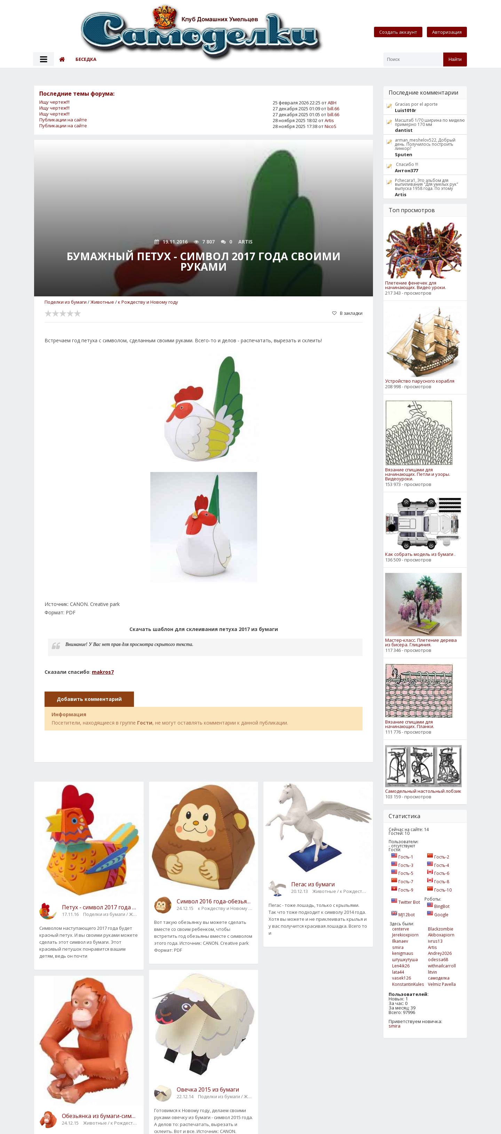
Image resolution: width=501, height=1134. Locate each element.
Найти (455, 59)
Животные (102, 302)
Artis (329, 120)
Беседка (85, 59)
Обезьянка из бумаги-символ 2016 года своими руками (100, 1115)
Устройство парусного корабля (419, 381)
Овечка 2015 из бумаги (208, 1089)
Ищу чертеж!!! (54, 102)
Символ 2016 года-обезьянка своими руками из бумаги (215, 901)
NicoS (330, 126)
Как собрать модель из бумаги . (420, 554)
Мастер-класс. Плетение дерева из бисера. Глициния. (421, 642)
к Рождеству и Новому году (148, 302)
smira (394, 1026)
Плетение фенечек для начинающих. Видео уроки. (415, 285)
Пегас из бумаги (313, 884)
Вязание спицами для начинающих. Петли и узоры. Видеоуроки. (417, 474)
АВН (332, 102)
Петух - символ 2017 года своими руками (100, 907)
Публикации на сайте (63, 120)
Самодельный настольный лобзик (423, 791)
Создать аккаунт (398, 32)
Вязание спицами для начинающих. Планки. (409, 724)
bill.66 (333, 108)
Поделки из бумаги (66, 302)
